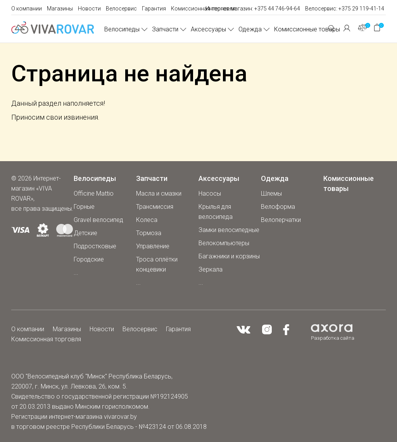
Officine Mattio (94, 193)
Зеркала (210, 269)
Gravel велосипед (98, 220)
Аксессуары (208, 29)
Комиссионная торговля (203, 8)
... (76, 272)
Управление (152, 246)
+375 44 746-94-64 (277, 8)
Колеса (146, 220)
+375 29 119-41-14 (361, 8)
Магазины (60, 8)
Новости (89, 8)
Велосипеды (122, 29)
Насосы (209, 193)
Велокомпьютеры (223, 243)
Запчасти (165, 29)
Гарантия (154, 8)
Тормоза (148, 233)
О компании (26, 8)
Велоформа (278, 206)
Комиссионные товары (307, 29)
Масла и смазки (158, 193)
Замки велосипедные (228, 230)
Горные (84, 206)
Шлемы (271, 193)
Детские (85, 233)
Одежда (250, 29)
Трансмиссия (154, 206)
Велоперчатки (281, 220)
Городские (89, 259)
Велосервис (121, 8)
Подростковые (95, 246)
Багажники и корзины (229, 256)
